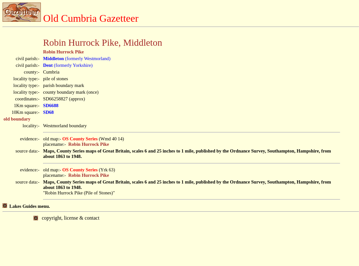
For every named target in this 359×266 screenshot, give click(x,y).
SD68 (48, 112)
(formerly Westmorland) (76, 58)
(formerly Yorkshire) (68, 65)
